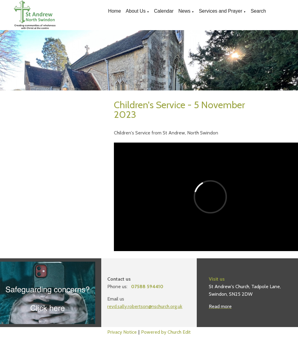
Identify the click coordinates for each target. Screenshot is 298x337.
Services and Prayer (220, 11)
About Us (136, 11)
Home (114, 11)
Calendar (164, 11)
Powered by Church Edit (166, 332)
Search (258, 11)
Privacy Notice (122, 332)
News (184, 11)
